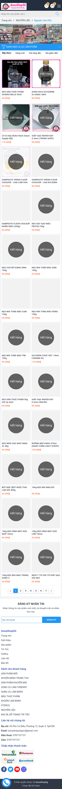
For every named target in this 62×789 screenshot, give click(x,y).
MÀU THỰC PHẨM (10, 696)
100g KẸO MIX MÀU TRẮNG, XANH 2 (15, 576)
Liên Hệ (5, 658)
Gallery (4, 654)
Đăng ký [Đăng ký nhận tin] (51, 620)
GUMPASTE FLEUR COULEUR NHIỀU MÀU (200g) (16, 224)
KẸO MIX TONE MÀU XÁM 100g (44, 268)
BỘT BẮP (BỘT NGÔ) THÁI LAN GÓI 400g (14, 488)
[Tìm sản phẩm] (26, 14)
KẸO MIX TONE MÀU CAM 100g (14, 312)
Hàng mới (18, 53)
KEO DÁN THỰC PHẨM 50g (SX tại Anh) (15, 400)
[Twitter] (10, 769)
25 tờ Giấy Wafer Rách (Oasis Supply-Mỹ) (16, 137)
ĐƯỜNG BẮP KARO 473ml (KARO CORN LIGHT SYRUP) (45, 444)
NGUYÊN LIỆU (8, 710)
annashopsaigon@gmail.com (23, 730)
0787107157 (19, 735)
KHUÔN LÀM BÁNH (11, 701)
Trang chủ (6, 635)
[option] (31, 33)
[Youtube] (17, 769)
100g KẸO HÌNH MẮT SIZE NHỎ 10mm (14, 532)
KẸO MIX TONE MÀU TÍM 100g (14, 356)
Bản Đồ (4, 663)
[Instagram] (24, 769)
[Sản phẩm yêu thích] (46, 6)
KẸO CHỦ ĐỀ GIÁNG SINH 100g (14, 268)
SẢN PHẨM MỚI (9, 673)
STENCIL (5, 705)
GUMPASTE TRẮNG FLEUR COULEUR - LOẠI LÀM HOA (15, 181)
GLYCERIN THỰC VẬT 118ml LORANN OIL (45, 356)
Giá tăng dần (33, 53)
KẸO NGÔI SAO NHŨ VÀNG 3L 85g (14, 444)
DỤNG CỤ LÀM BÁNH (12, 692)
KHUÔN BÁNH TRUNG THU (15, 678)
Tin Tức (5, 649)
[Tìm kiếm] (57, 14)
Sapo (37, 785)
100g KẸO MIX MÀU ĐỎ (43, 487)
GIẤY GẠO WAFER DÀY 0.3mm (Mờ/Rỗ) (42, 400)
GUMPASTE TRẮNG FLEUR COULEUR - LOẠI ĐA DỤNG (44, 181)
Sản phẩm (6, 645)
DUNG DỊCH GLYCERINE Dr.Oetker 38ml (43, 93)
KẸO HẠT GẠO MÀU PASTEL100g (41, 224)
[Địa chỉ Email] (21, 620)
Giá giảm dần (50, 53)
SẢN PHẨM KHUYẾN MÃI (14, 682)
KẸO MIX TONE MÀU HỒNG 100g (45, 312)
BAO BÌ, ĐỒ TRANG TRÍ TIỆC (15, 714)
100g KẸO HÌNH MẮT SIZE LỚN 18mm (44, 532)
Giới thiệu (6, 640)
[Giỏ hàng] (52, 6)
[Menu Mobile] (58, 6)
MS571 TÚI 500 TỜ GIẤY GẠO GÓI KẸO (46, 576)
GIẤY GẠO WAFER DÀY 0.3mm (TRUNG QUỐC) (43, 137)
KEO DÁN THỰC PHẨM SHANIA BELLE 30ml (13, 93)
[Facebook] (4, 769)
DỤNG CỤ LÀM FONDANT (14, 687)
